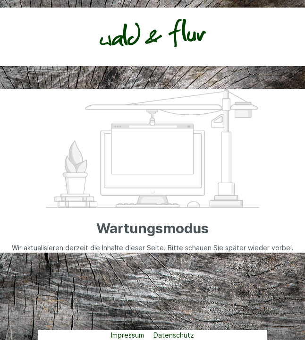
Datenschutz (173, 335)
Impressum (128, 335)
